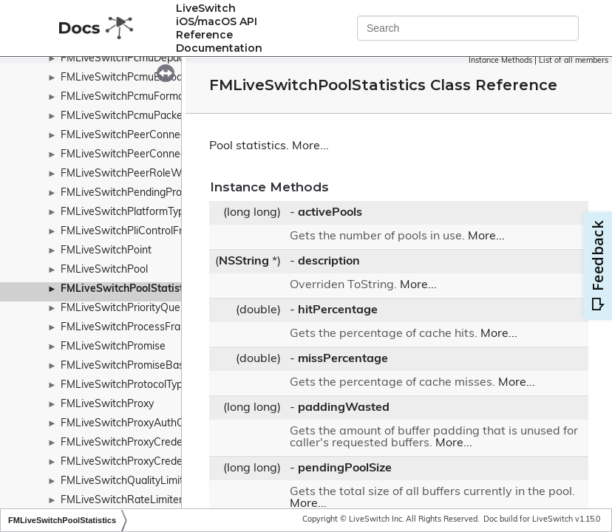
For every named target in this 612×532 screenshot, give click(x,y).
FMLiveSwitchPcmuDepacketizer (138, 58)
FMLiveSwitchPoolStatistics (129, 289)
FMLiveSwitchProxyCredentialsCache (149, 462)
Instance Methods (500, 61)
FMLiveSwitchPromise (113, 346)
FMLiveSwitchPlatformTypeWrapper (146, 212)
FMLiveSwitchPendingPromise (132, 193)
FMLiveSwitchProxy (107, 404)
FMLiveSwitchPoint (106, 250)
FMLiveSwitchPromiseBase (125, 366)
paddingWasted (344, 408)
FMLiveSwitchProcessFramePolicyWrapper (163, 327)
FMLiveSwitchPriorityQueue (126, 308)
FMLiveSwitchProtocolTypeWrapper (146, 385)
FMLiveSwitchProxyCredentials (134, 443)
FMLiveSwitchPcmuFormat (124, 97)
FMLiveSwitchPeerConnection (132, 135)
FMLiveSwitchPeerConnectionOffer (144, 154)
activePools (330, 213)
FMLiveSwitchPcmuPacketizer (132, 116)
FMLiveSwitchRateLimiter (122, 500)
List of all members (573, 61)
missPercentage (343, 359)
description (329, 261)
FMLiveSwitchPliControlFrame (132, 231)
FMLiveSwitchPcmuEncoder (126, 77)
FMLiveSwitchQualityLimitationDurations (157, 481)
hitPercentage (338, 310)
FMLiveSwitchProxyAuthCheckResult (149, 423)
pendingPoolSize (345, 468)
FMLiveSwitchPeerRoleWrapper (137, 174)
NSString (244, 261)
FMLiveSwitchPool (104, 270)
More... (310, 146)
